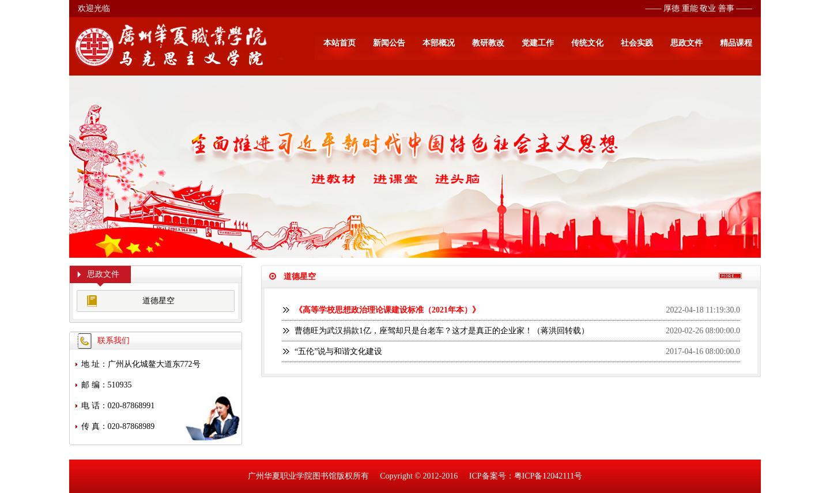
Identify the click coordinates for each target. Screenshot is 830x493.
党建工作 (538, 43)
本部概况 (438, 43)
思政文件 (686, 43)
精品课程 (736, 43)
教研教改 (488, 43)
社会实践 (637, 43)
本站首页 (339, 43)
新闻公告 (389, 43)
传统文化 (587, 43)
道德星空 (158, 300)
